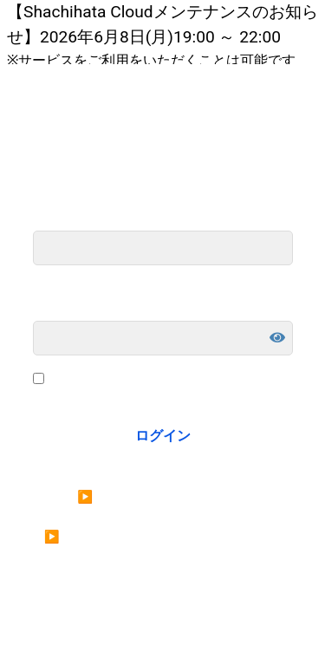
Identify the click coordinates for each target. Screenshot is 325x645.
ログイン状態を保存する (123, 379)
